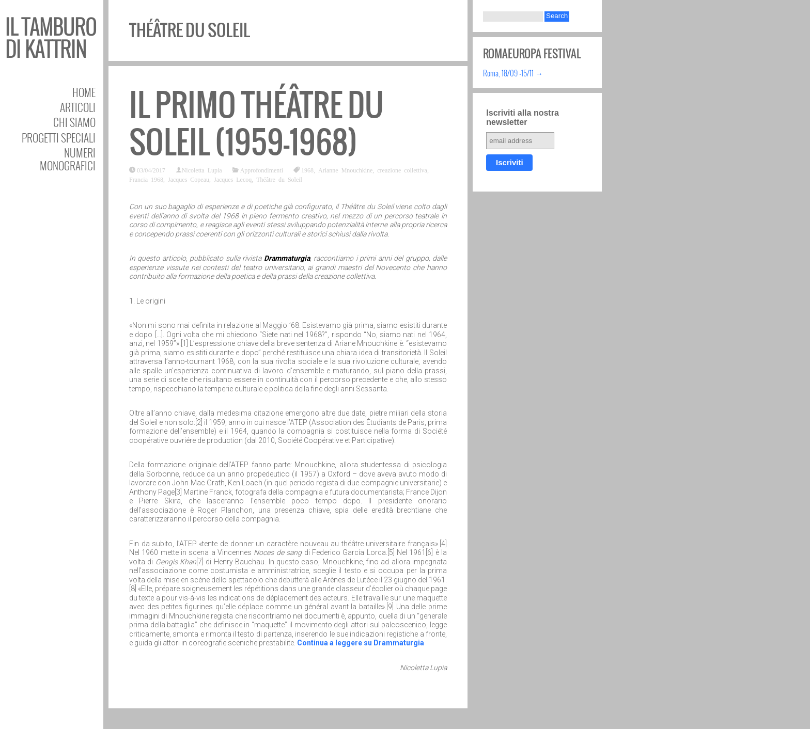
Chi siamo (74, 122)
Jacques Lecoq (233, 179)
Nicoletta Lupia (202, 170)
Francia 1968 (146, 179)
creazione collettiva (402, 170)
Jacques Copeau (188, 179)
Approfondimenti (261, 170)
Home (84, 92)
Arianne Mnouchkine (345, 170)
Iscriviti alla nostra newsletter (522, 117)
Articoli (78, 107)
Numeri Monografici (68, 159)
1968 (307, 170)
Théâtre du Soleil (279, 179)
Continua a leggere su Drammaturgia (360, 643)
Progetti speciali (59, 138)
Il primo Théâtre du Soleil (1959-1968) (256, 124)
